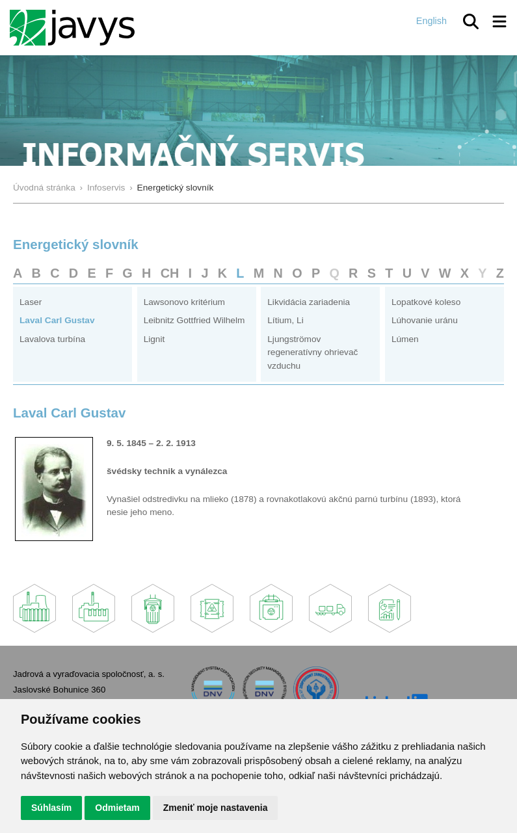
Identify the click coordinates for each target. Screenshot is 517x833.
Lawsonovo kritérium (184, 302)
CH (170, 273)
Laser (31, 302)
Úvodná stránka (44, 187)
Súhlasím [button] (51, 807)
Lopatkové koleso (425, 302)
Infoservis (106, 187)
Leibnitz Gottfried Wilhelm (194, 320)
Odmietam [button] (117, 807)
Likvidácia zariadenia (308, 302)
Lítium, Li (285, 320)
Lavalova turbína (52, 339)
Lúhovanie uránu (424, 320)
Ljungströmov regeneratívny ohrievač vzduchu (312, 352)
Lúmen (405, 339)
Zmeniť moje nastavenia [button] (215, 807)
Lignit (154, 339)
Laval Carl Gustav (57, 320)
